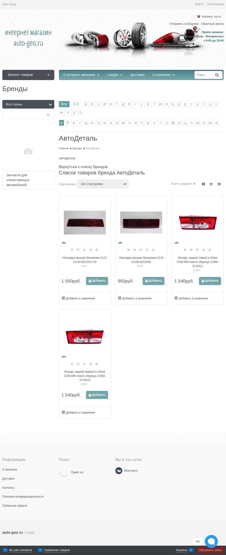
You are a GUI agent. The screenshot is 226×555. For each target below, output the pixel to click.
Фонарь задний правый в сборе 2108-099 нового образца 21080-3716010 (85, 376)
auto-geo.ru (12, 532)
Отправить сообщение (184, 23)
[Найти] (217, 75)
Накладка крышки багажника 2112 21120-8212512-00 (85, 260)
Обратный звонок (212, 23)
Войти (199, 4)
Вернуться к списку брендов (83, 167)
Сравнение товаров (57, 550)
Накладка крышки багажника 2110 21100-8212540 (141, 260)
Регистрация (215, 4)
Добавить (99, 280)
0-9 (76, 104)
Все (64, 104)
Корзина (181, 550)
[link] (203, 184)
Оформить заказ (210, 550)
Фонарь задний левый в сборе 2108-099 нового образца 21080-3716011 (198, 262)
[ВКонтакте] (118, 470)
